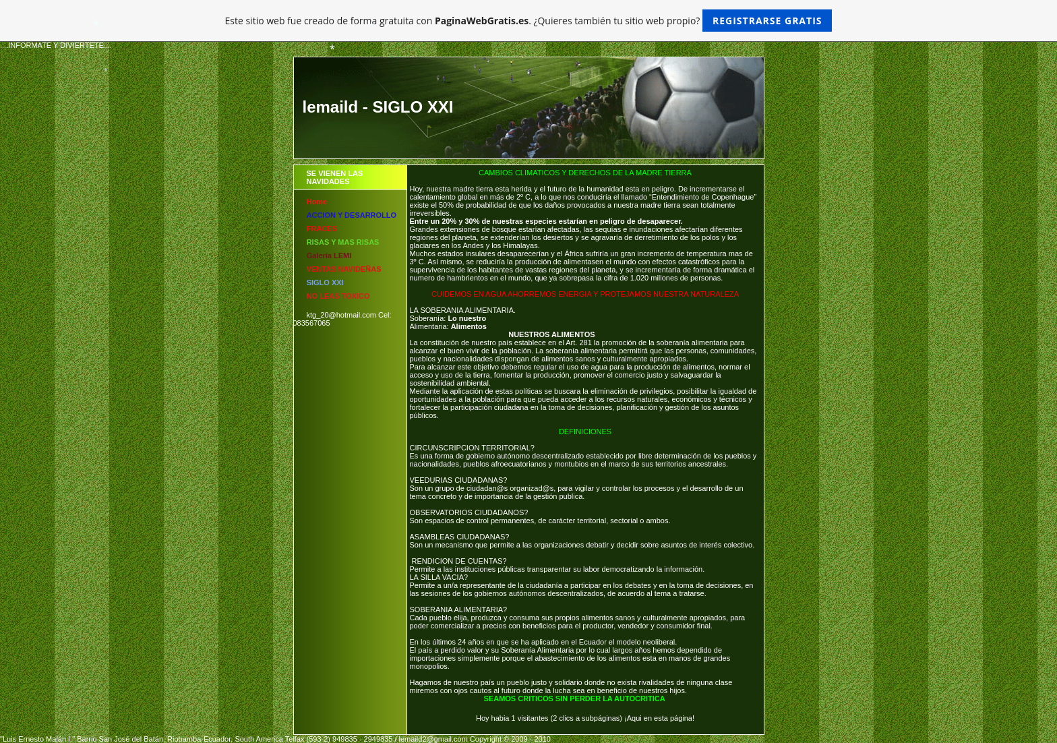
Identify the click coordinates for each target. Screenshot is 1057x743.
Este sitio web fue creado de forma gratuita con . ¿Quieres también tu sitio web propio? (529, 20)
